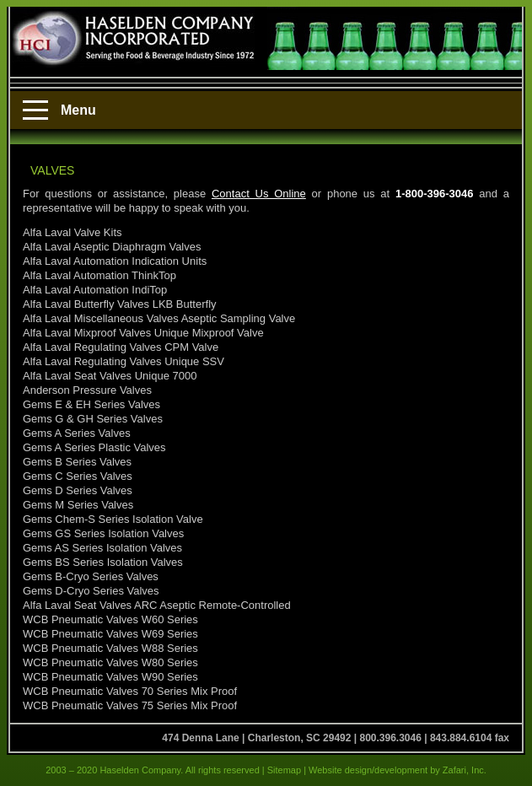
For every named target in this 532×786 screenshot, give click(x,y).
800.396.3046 (390, 738)
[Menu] (35, 110)
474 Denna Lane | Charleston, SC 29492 (256, 738)
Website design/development (366, 770)
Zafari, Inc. (464, 770)
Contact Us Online (259, 193)
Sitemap (284, 770)
